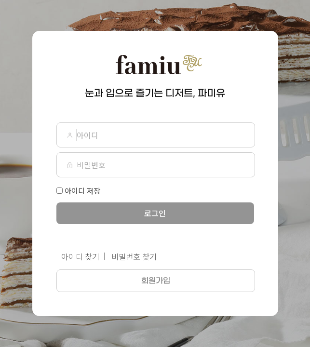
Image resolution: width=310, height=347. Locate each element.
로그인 (155, 213)
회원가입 (155, 280)
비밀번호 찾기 (134, 256)
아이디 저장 (82, 191)
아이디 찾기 (80, 256)
